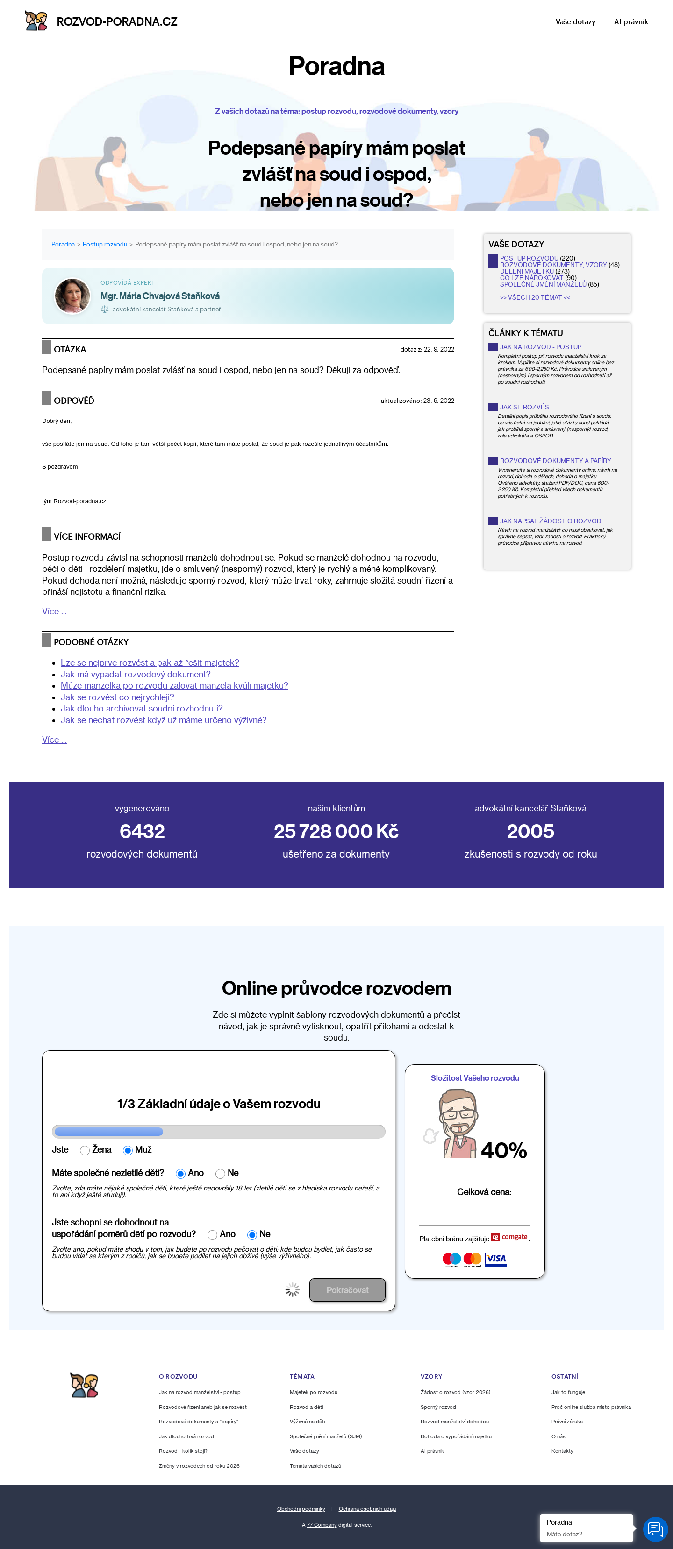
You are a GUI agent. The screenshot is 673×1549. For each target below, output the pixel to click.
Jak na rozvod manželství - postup (200, 1392)
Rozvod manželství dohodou (455, 1421)
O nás (558, 1436)
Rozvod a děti (306, 1406)
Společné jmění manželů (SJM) (326, 1436)
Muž (143, 1149)
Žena (101, 1149)
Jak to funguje (568, 1392)
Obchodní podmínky (301, 1508)
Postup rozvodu (105, 244)
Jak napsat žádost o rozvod (550, 521)
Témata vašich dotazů (315, 1465)
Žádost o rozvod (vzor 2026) (456, 1392)
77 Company (322, 1525)
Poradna (63, 244)
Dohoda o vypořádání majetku (456, 1436)
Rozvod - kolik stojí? (183, 1451)
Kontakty (562, 1451)
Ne (233, 1172)
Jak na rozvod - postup (540, 347)
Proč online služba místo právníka (591, 1406)
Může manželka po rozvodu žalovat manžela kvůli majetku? (174, 685)
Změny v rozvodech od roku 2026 (199, 1465)
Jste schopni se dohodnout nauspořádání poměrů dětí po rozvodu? (124, 1228)
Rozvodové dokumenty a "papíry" (198, 1421)
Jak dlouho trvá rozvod (186, 1436)
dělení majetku (527, 271)
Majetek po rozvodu (313, 1392)
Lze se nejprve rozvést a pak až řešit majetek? (150, 662)
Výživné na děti (307, 1421)
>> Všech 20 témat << (535, 297)
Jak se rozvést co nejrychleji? (117, 697)
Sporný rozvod (438, 1406)
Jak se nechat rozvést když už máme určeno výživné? (164, 720)
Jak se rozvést (526, 407)
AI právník (631, 21)
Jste (60, 1149)
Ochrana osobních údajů (367, 1508)
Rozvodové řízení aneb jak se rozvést (203, 1406)
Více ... (54, 611)
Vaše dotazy (575, 21)
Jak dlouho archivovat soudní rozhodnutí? (142, 708)
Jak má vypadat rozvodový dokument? (136, 674)
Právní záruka (567, 1421)
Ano (196, 1172)
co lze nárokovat (532, 278)
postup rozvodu (529, 258)
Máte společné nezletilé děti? (108, 1172)
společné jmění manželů (543, 284)
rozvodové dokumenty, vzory (553, 264)
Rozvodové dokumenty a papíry (555, 461)
